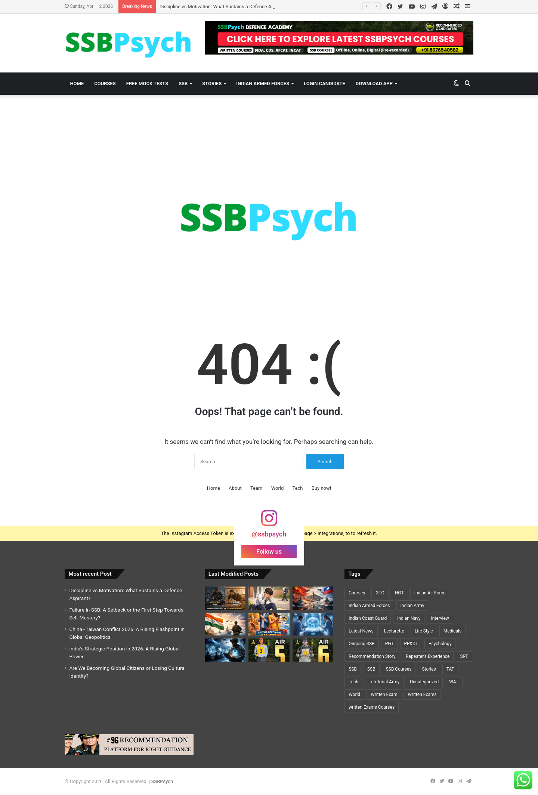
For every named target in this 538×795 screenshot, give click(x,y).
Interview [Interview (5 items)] (440, 618)
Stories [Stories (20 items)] (429, 669)
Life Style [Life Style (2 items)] (424, 631)
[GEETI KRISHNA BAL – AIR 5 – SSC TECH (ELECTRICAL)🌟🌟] (268, 650)
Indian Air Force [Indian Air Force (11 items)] (429, 593)
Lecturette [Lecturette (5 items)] (394, 631)
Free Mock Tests (147, 83)
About (235, 488)
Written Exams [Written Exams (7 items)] (422, 694)
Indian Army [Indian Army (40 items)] (412, 605)
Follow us (269, 551)
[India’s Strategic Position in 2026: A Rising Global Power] (225, 624)
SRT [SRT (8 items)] (464, 656)
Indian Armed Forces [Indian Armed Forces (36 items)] (369, 605)
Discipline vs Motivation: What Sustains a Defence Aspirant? (224, 6)
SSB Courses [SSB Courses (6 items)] (399, 669)
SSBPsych (162, 781)
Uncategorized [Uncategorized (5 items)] (424, 681)
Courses (104, 83)
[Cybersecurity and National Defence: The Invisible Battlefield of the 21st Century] (225, 650)
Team (256, 488)
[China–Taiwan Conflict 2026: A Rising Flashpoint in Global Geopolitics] (313, 598)
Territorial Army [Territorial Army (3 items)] (384, 681)
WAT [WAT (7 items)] (453, 681)
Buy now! (321, 488)
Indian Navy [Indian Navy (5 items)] (408, 618)
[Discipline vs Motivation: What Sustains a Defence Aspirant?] (225, 598)
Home (77, 83)
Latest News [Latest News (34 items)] (361, 631)
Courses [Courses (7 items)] (357, 593)
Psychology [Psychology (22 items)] (440, 643)
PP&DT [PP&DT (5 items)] (411, 643)
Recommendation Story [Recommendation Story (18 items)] (372, 656)
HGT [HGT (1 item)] (399, 593)
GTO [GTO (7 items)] (379, 593)
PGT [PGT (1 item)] (389, 643)
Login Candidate (324, 83)
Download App (374, 83)
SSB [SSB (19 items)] (353, 669)
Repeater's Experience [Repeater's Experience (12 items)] (427, 656)
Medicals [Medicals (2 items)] (452, 631)
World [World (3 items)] (354, 694)
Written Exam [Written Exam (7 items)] (384, 694)
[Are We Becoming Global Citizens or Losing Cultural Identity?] (268, 624)
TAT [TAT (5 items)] (450, 669)
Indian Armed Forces (262, 83)
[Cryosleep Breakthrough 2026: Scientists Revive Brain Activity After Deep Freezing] (313, 624)
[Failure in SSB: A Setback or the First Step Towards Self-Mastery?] (268, 598)
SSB (183, 83)
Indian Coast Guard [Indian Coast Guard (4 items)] (368, 618)
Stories (212, 83)
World (277, 488)
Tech (298, 488)
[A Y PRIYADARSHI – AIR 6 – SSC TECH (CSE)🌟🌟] (313, 650)
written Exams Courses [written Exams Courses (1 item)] (372, 707)
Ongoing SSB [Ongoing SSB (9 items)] (361, 643)
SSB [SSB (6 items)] (371, 669)
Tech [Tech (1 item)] (353, 681)
